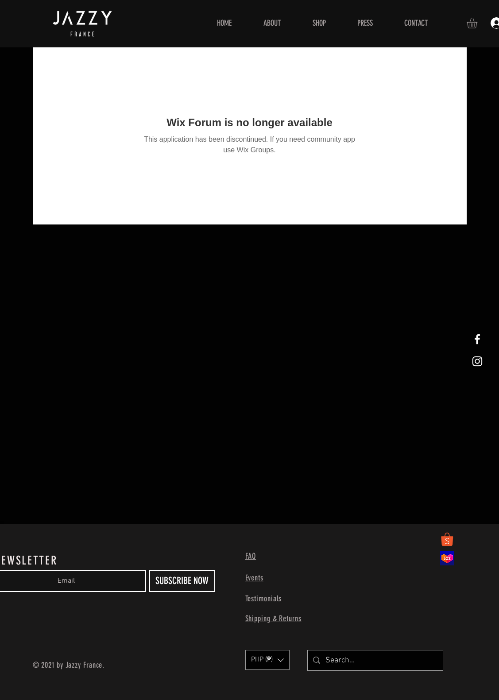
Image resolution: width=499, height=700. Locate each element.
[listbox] (267, 660)
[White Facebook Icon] (477, 339)
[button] (478, 23)
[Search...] (374, 660)
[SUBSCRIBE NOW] (182, 581)
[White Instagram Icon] (477, 361)
